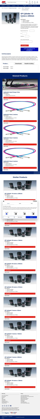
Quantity (22, 36)
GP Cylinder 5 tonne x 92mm (13, 310)
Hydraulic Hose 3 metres (10, 138)
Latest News (3, 399)
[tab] (8, 63)
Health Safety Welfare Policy (25, 395)
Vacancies (3, 397)
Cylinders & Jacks (27, 8)
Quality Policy (23, 400)
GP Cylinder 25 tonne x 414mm (13, 287)
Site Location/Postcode (25, 39)
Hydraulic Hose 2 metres (10, 114)
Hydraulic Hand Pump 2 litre (11, 92)
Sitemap (3, 417)
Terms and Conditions (5, 395)
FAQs (2, 398)
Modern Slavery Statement (25, 398)
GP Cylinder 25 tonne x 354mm (13, 263)
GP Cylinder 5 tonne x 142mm (13, 334)
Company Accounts (4, 401)
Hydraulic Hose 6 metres (10, 161)
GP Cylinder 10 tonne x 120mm (13, 380)
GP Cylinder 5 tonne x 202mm (13, 357)
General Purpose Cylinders (25, 9)
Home (2, 8)
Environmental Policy (24, 397)
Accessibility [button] (10, 416)
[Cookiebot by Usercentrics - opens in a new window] (33, 201)
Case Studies (3, 400)
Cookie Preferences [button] (4, 416)
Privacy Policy (4, 396)
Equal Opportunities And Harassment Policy (27, 396)
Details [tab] (20, 203)
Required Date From (24, 30)
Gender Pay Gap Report (24, 399)
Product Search (6, 8)
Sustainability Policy (24, 402)
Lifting (23, 8)
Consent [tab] (8, 203)
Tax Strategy (22, 401)
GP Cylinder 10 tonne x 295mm (13, 193)
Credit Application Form (5, 402)
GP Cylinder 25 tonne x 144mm (13, 240)
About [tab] (32, 203)
